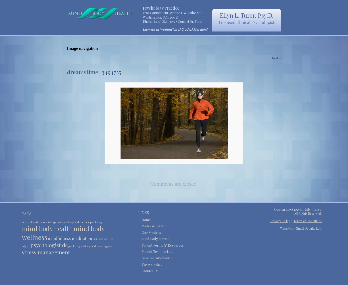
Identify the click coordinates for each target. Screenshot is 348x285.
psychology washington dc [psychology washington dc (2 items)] (82, 246)
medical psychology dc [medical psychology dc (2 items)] (93, 222)
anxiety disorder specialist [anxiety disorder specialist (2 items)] (36, 222)
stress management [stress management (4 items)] (46, 252)
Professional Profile (156, 226)
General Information (157, 258)
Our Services (151, 232)
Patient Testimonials (157, 251)
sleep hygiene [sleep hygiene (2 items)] (105, 246)
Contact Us (150, 270)
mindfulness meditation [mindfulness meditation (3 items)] (70, 238)
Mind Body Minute (155, 239)
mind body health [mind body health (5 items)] (47, 228)
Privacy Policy (152, 264)
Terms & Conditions (308, 221)
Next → (276, 58)
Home (146, 220)
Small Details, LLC (309, 228)
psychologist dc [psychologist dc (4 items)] (49, 245)
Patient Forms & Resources (163, 245)
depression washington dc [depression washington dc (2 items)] (66, 222)
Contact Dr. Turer (190, 21)
